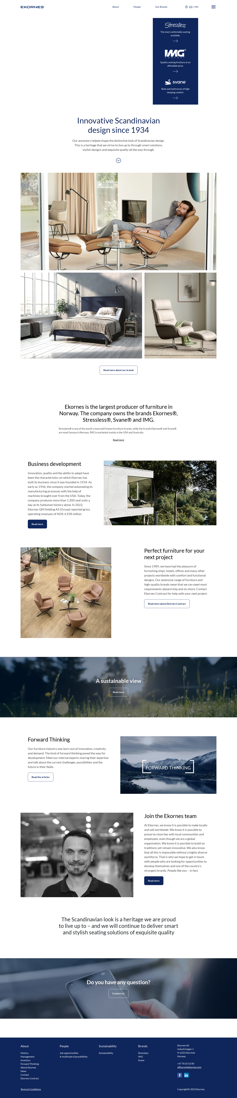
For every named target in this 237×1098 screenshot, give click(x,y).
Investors (25, 1060)
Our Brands (161, 6)
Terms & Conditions (31, 1089)
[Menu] (213, 7)
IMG (140, 1056)
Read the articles (41, 777)
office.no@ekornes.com (189, 1067)
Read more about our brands (118, 370)
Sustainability (106, 1052)
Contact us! (118, 993)
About (115, 6)
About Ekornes (28, 1067)
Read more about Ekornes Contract (167, 603)
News (23, 1071)
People (137, 6)
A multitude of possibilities (74, 1056)
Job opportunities (69, 1052)
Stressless (143, 1052)
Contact (25, 1074)
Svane (141, 1060)
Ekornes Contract (30, 1078)
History (24, 1052)
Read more (118, 439)
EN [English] (190, 6)
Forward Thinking (30, 1063)
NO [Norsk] (196, 6)
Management (27, 1056)
